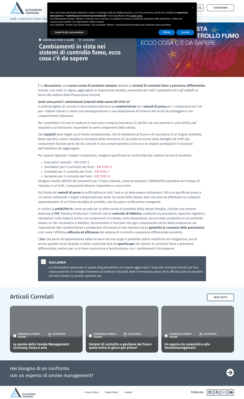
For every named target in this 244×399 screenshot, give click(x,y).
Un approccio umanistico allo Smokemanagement (187, 346)
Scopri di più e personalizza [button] (69, 32)
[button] (200, 7)
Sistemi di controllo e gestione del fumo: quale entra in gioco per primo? (120, 346)
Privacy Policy (92, 392)
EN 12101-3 (104, 167)
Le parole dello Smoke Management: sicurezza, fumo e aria (41, 346)
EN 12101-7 (102, 171)
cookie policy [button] (136, 15)
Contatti (128, 392)
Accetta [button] (185, 32)
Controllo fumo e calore (35, 18)
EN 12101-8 (102, 176)
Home (13, 18)
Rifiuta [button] (166, 32)
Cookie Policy (111, 392)
